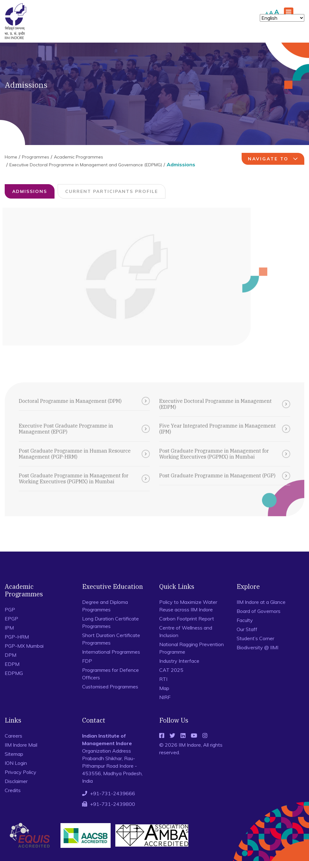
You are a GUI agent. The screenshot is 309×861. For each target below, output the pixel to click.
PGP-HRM (17, 637)
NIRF (164, 697)
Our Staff (247, 629)
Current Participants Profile (111, 191)
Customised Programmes (110, 686)
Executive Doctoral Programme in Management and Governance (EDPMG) (85, 165)
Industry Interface (179, 661)
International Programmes (111, 652)
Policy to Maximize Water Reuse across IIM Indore (188, 606)
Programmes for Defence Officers (110, 674)
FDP (87, 661)
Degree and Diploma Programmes (105, 606)
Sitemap (14, 754)
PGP (10, 609)
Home (11, 157)
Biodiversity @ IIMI (257, 647)
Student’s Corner (255, 638)
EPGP (11, 618)
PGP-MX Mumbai (24, 646)
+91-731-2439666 (112, 793)
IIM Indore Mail (21, 745)
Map (164, 688)
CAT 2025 (171, 670)
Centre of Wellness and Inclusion (185, 631)
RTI (163, 679)
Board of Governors (258, 611)
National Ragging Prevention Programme (191, 648)
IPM (9, 628)
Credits (13, 790)
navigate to (274, 159)
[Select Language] (282, 18)
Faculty (245, 620)
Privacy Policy (20, 772)
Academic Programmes (78, 157)
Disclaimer (16, 781)
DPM (10, 655)
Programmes (35, 157)
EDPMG (14, 673)
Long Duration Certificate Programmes (110, 622)
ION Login (16, 763)
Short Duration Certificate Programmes (111, 639)
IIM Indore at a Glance (261, 602)
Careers (13, 736)
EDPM (12, 664)
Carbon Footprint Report (186, 618)
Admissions (29, 191)
